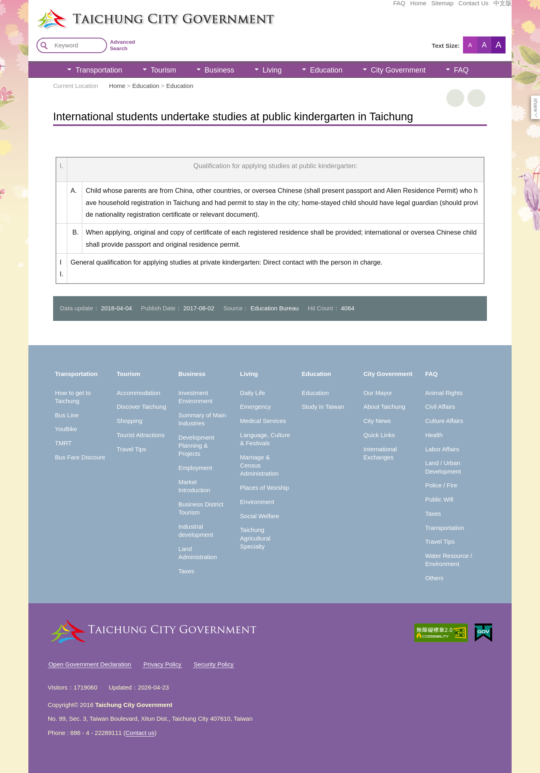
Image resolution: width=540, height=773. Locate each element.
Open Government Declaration (90, 664)
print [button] (455, 98)
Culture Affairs (444, 420)
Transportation (98, 70)
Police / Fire (441, 485)
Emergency (255, 406)
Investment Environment (195, 396)
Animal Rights (444, 392)
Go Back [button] (476, 98)
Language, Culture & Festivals (265, 438)
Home (357, 7)
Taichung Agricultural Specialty (255, 538)
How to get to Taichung (73, 396)
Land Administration (197, 552)
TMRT (63, 443)
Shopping (129, 420)
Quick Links (379, 434)
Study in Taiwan (323, 406)
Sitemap (382, 7)
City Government (398, 70)
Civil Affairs (440, 406)
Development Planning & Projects (196, 445)
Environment (257, 501)
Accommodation (139, 392)
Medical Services (263, 420)
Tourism (163, 70)
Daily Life (252, 392)
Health (434, 434)
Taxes (186, 571)
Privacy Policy (162, 664)
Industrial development (195, 530)
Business (219, 70)
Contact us (140, 732)
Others (434, 577)
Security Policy (214, 664)
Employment (195, 467)
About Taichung (384, 406)
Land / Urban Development (443, 466)
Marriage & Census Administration (259, 465)
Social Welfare (259, 515)
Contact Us (413, 7)
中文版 (442, 7)
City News (377, 420)
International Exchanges (380, 453)
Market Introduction (194, 485)
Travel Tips (131, 449)
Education (326, 70)
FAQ (338, 7)
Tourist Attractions (141, 434)
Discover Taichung (141, 406)
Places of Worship (264, 487)
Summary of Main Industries (202, 419)
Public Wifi (439, 499)
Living (272, 70)
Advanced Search (122, 45)
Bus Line (67, 415)
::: (31, 11)
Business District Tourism (200, 508)
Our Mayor (377, 392)
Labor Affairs (442, 449)
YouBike (66, 428)
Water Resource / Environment (448, 559)
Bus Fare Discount (80, 457)
